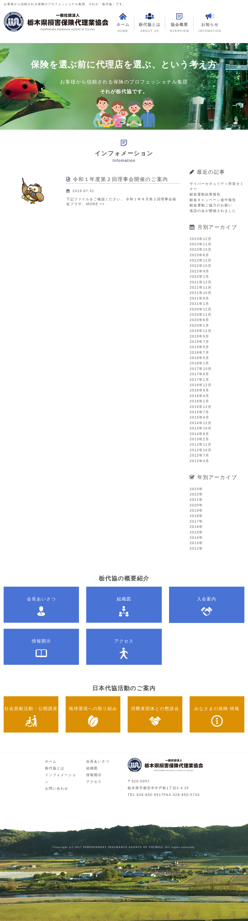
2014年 (196, 537)
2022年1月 (199, 276)
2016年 (196, 527)
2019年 (196, 510)
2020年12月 (201, 309)
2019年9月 (199, 336)
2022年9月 (199, 271)
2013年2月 (199, 439)
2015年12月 (201, 407)
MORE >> (95, 204)
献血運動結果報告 (205, 194)
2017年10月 (201, 369)
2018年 (196, 516)
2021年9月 (199, 298)
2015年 (196, 532)
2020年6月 (199, 320)
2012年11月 (201, 444)
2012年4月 (199, 461)
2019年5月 (199, 347)
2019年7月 (199, 342)
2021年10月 (201, 293)
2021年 (196, 500)
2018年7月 (199, 352)
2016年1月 (199, 401)
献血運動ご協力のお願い (211, 205)
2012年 (196, 548)
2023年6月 (199, 255)
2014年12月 (201, 423)
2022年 (196, 494)
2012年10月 (201, 450)
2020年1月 (199, 325)
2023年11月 (201, 244)
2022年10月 (201, 266)
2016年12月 (201, 385)
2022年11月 (201, 260)
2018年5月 (199, 358)
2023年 (196, 489)
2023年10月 (201, 249)
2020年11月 (201, 314)
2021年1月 (199, 304)
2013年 (196, 543)
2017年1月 (199, 380)
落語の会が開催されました (213, 211)
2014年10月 (201, 428)
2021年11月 (201, 287)
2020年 (196, 505)
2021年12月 (201, 282)
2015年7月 (199, 412)
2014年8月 (199, 434)
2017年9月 (199, 374)
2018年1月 (199, 363)
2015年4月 (199, 417)
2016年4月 (199, 396)
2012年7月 (199, 455)
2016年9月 (199, 390)
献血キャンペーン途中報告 (213, 200)
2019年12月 (201, 331)
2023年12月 (201, 239)
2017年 (196, 521)
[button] (179, 23)
